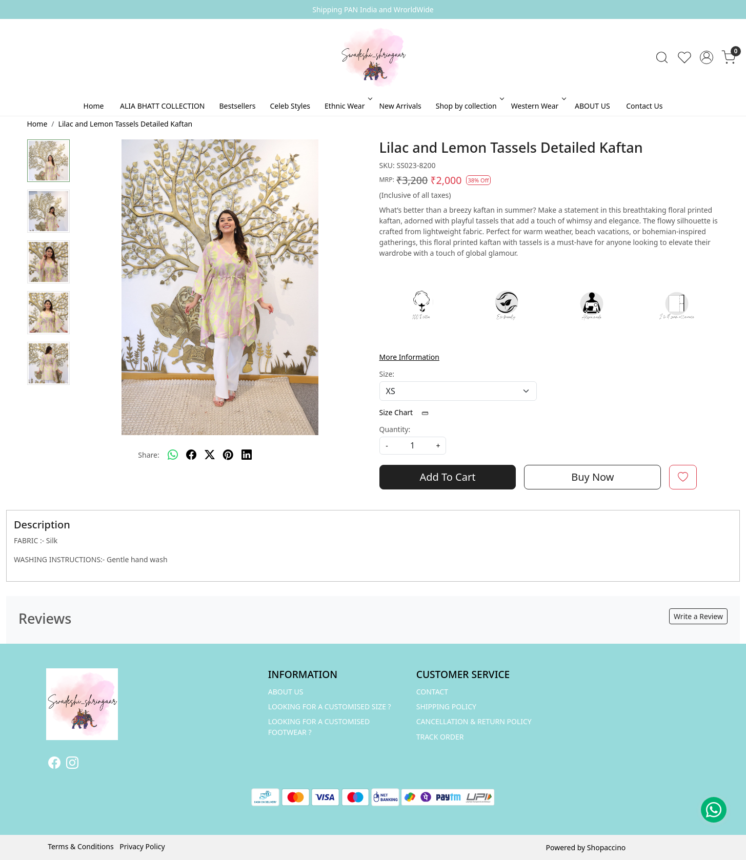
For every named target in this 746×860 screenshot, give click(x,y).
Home (94, 106)
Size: (387, 374)
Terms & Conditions (81, 846)
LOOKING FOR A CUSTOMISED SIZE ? (329, 706)
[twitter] (209, 455)
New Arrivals (400, 106)
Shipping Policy (446, 706)
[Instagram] (72, 764)
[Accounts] (706, 57)
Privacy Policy (142, 846)
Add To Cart (447, 477)
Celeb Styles (290, 106)
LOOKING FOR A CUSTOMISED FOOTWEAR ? (319, 726)
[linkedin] (246, 455)
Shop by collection (469, 106)
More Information (409, 357)
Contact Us (644, 106)
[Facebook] (54, 764)
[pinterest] (228, 455)
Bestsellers (237, 106)
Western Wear (537, 106)
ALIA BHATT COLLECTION (162, 106)
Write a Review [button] (698, 616)
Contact (432, 692)
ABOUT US (592, 106)
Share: (148, 455)
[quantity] (412, 446)
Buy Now (592, 477)
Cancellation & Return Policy (474, 721)
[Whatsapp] (173, 455)
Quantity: (395, 429)
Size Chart (407, 412)
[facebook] (191, 455)
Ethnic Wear (347, 106)
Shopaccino (606, 847)
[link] (662, 57)
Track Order (440, 737)
